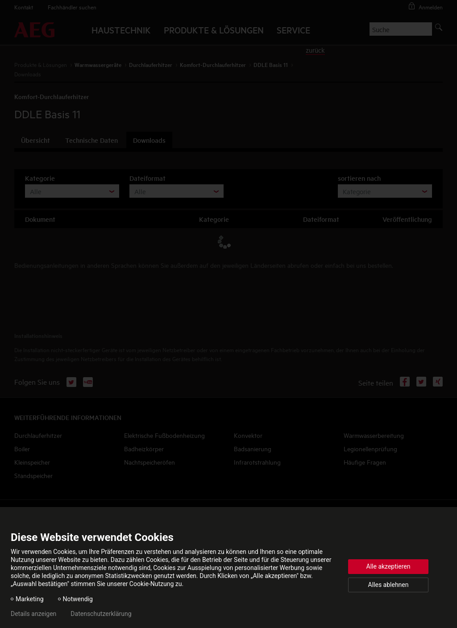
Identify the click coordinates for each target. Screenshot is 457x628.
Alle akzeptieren (388, 566)
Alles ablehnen (388, 584)
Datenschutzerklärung (101, 613)
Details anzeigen (33, 613)
